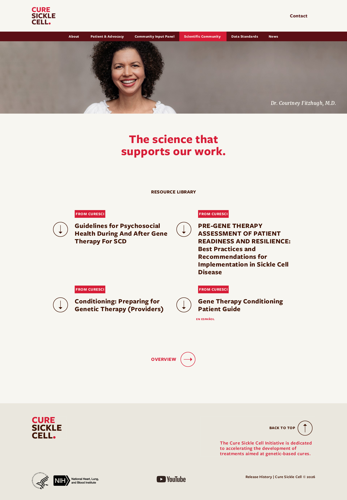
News (273, 36)
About (74, 36)
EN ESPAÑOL (205, 319)
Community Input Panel (155, 36)
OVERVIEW (163, 359)
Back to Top (282, 428)
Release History (259, 476)
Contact (299, 16)
